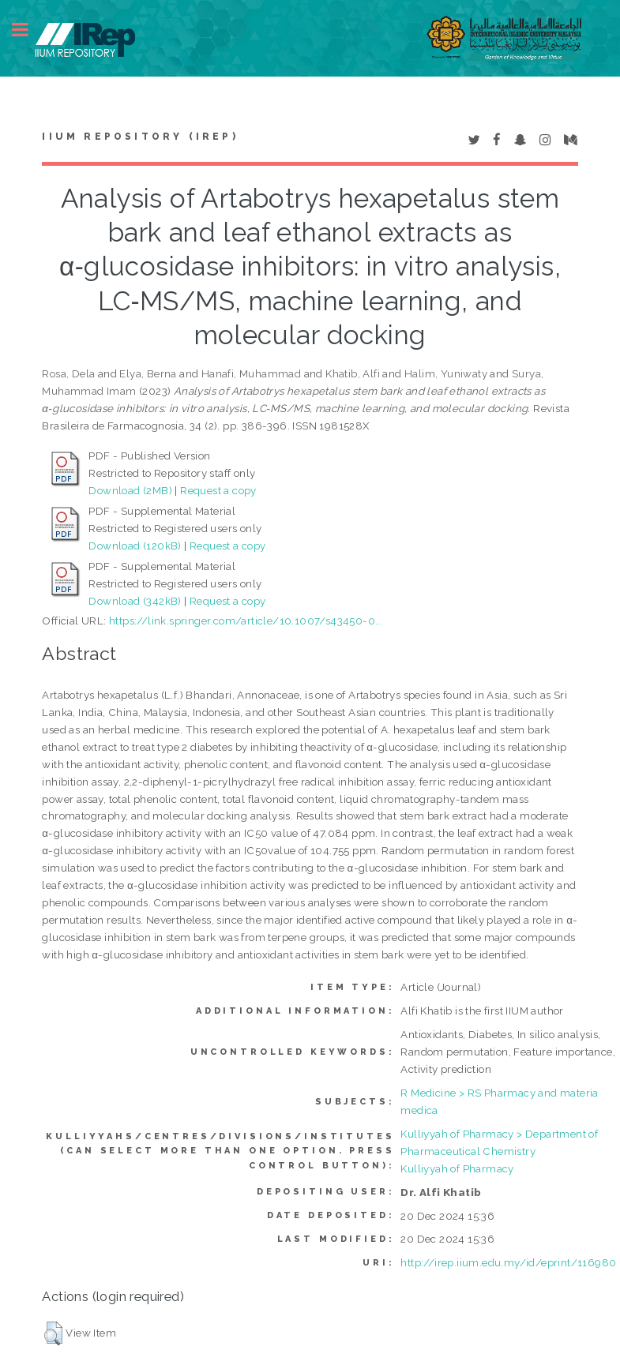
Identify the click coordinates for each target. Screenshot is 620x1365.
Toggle (28, 29)
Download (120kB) (134, 545)
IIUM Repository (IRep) (140, 136)
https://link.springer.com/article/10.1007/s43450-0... (246, 620)
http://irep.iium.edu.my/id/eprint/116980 (508, 1262)
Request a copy (218, 490)
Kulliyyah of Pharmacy (456, 1168)
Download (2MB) (130, 490)
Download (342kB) (134, 600)
